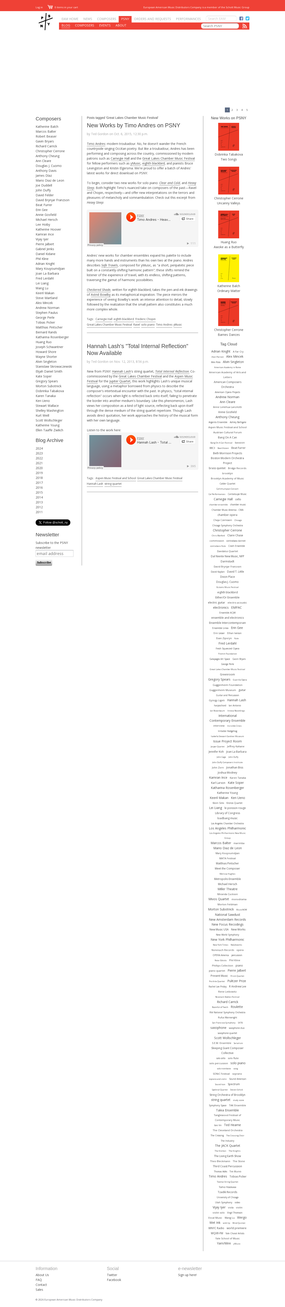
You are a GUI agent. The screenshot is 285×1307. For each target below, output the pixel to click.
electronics (221, 607)
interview (219, 725)
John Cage (221, 757)
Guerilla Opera (240, 679)
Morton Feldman (228, 904)
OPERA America (221, 955)
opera (240, 950)
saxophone (218, 1027)
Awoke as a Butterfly (229, 247)
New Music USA (219, 929)
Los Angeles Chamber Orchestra (227, 823)
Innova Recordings (236, 710)
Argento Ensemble (218, 422)
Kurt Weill (42, 415)
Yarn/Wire (224, 1243)
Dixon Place (227, 577)
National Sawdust (227, 914)
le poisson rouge (235, 808)
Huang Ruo (44, 342)
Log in (39, 7)
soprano (237, 1073)
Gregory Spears (47, 381)
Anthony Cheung (47, 156)
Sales (39, 1289)
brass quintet (217, 468)
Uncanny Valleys (228, 203)
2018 (39, 478)
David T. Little (235, 571)
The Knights (234, 1150)
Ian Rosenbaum (217, 710)
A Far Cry (238, 351)
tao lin (218, 1125)
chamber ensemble (218, 504)
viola (231, 1207)
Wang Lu (42, 288)
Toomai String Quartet (227, 1181)
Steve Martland (46, 298)
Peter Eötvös (221, 960)
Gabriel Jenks (45, 249)
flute (236, 638)
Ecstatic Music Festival (227, 587)
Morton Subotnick (48, 386)
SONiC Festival (221, 1073)
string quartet (113, 484)
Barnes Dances (229, 334)
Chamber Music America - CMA (227, 509)
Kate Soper (44, 376)
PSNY (125, 19)
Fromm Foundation (227, 653)
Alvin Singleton (46, 361)
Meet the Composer (227, 868)
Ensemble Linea (220, 628)
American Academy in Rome (227, 367)
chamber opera (227, 515)
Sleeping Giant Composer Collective (227, 1050)
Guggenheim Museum (222, 690)
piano (239, 965)
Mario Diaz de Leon (50, 180)
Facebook (114, 1280)
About (121, 25)
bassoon (240, 442)
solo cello (220, 1058)
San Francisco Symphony (224, 1022)
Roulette (237, 1007)
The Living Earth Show (227, 1156)
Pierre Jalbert (45, 244)
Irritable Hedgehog (227, 731)
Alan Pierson (218, 356)
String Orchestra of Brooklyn (227, 1095)
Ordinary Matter (228, 291)
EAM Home (69, 19)
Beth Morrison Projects (227, 453)
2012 (39, 507)
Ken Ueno (43, 401)
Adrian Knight (45, 263)
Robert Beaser (46, 136)
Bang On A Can (227, 437)
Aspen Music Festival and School (116, 478)
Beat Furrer (44, 205)
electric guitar (216, 602)
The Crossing (217, 1135)
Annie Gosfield (46, 215)
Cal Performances (217, 494)
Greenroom (227, 674)
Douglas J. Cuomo (49, 166)
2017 (39, 482)
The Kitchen (220, 1150)
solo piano (148, 324)
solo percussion (218, 1063)
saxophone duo (236, 1027)
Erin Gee (42, 210)
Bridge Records (237, 468)
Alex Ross (215, 362)
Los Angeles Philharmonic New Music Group (227, 835)
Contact (41, 1285)
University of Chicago (227, 1197)
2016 (39, 487)
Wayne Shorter (46, 357)
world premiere (236, 1228)
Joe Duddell (44, 185)
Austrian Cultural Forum (227, 432)
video (237, 1202)
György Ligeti (217, 700)
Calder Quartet (227, 483)
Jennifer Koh (216, 752)
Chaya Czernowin (222, 520)
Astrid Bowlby (101, 294)
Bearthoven (223, 448)
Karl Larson (218, 783)
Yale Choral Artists (235, 1233)
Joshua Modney (227, 772)
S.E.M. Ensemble (221, 1043)
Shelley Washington (50, 410)
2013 (39, 502)
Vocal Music (215, 1217)
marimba (239, 843)
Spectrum (234, 1084)
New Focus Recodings (228, 924)
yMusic (135, 163)
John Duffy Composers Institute (227, 762)
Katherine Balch (47, 126)
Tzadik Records (227, 1192)
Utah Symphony (223, 1202)
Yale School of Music (227, 1238)
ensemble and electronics (227, 618)
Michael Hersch (47, 219)
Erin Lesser (219, 633)
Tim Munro (235, 1171)
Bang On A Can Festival (221, 442)
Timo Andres (96, 144)
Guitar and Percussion (227, 695)
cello (238, 499)
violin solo (219, 1212)
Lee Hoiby (43, 224)
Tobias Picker (45, 322)
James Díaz (44, 175)
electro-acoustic (237, 602)
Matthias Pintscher (49, 327)
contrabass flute (218, 546)
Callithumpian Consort (227, 488)
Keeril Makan (45, 293)
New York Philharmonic (227, 939)
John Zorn (218, 767)
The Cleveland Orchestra (227, 1130)
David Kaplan (218, 571)
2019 (39, 473)
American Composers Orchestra (227, 384)
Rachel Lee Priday (218, 986)
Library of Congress (227, 813)
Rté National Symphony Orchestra (227, 1012)
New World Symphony (227, 934)
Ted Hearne (232, 1125)
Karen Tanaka (46, 396)
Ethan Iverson (234, 633)
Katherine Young (47, 425)
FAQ (39, 1280)
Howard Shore (46, 352)
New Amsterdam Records (227, 919)
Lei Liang (42, 283)
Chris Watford (218, 535)
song (235, 1068)
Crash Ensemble (236, 545)
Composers (106, 19)
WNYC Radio (216, 1228)
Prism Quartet (237, 976)
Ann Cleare (43, 161)
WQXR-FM (217, 1233)
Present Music (219, 976)
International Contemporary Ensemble (227, 718)
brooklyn (227, 473)
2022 (39, 458)
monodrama (239, 899)
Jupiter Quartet (119, 381)
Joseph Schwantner (49, 347)
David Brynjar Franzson (52, 200)
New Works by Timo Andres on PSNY (133, 125)
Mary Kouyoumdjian (50, 268)
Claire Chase (235, 535)
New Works (238, 929)
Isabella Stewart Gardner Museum (227, 736)
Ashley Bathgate (238, 422)
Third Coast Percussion (227, 1166)
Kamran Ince (45, 234)
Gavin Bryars (45, 141)
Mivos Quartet (218, 899)
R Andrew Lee (237, 986)
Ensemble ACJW (227, 612)
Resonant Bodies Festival (227, 996)
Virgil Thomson (234, 1212)
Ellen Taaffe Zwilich (49, 430)
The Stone (239, 1161)
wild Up (226, 1223)
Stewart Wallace (47, 405)
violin (239, 1207)
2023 (39, 453)
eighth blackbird (153, 163)
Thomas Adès (220, 1171)
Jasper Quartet (218, 746)
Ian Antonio (235, 705)
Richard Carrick (46, 146)
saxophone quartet (227, 1033)
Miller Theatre (228, 889)
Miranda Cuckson (227, 894)
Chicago (238, 520)
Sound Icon (220, 1084)
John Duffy (43, 190)
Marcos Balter (46, 131)
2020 (39, 468)
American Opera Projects (227, 392)
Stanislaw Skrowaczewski (54, 366)
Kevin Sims (218, 802)
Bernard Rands (46, 332)
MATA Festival (227, 858)
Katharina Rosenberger (52, 337)
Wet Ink (215, 1222)
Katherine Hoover (48, 229)
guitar (242, 690)
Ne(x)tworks (236, 944)
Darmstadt (227, 561)
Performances (188, 19)
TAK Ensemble (237, 1105)
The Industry (227, 1140)
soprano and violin (218, 1079)
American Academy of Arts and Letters (227, 375)
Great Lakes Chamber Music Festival (168, 158)
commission (217, 540)
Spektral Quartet (220, 1089)
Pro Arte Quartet (217, 981)
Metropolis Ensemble (227, 879)
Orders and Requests (152, 19)
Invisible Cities (234, 725)
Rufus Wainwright (227, 1017)
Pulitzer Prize (236, 981)
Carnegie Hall (120, 158)
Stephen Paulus (47, 312)
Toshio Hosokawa (227, 1187)
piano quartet (217, 970)
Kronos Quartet (234, 802)
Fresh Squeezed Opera (227, 648)
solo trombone (224, 1068)
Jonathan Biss (234, 767)
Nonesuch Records (223, 950)
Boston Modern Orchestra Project (227, 460)
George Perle (45, 317)
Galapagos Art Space (220, 659)
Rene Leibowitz (227, 991)
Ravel (136, 324)
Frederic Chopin (145, 319)
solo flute (233, 1058)
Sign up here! (187, 1275)
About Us (42, 1275)
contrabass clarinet (236, 540)
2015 (39, 492)
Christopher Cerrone (50, 151)
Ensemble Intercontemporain (227, 623)
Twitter (112, 1275)
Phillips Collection (222, 965)
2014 (39, 497)
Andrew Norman (47, 308)
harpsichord (220, 705)
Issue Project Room (227, 741)
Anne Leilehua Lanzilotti (227, 407)
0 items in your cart (63, 7)
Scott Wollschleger (49, 420)
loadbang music (227, 818)
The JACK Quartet (227, 1145)
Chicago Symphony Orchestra (227, 525)
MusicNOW (241, 909)
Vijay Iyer (42, 239)
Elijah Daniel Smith (49, 371)
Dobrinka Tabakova (50, 391)
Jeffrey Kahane (235, 746)
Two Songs (229, 159)
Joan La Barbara (47, 273)
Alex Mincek (44, 303)
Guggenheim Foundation (227, 685)
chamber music (238, 504)
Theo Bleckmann (220, 1161)
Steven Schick (236, 1089)
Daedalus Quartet (227, 551)
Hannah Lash (121, 371)
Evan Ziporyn (224, 638)
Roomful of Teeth (220, 1007)
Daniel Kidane (45, 254)
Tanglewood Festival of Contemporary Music (227, 1117)
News (87, 19)
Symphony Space (217, 1105)
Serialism (238, 1043)
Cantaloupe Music (237, 494)
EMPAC (236, 607)
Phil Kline (42, 259)
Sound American (237, 1078)
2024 (39, 448)
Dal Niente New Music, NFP (227, 556)
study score (238, 1100)
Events (105, 25)
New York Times (220, 944)
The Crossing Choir (235, 1135)
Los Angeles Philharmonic (227, 828)
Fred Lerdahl (45, 278)
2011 (39, 512)
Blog (65, 25)
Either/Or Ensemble (227, 597)
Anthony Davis (46, 170)
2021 (39, 463)
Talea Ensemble (227, 1110)
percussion (236, 955)
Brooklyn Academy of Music (227, 478)
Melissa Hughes (227, 873)
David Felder (45, 195)
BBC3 (212, 448)
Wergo (242, 1217)
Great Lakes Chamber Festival (140, 376)
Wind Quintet (238, 1223)
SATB (240, 1022)
